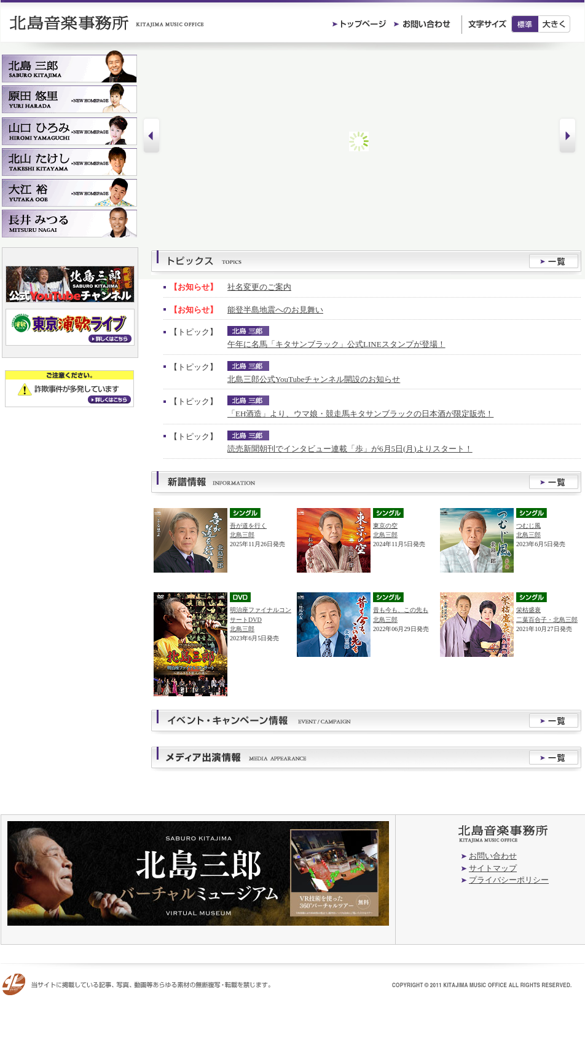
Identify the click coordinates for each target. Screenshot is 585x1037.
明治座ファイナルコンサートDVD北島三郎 (260, 619)
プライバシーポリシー (509, 879)
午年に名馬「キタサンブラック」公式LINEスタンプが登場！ (336, 344)
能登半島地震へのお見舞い (275, 309)
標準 (524, 24)
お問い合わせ (493, 855)
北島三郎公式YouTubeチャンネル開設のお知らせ (313, 379)
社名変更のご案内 (259, 287)
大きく (554, 24)
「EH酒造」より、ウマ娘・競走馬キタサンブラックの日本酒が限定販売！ (360, 413)
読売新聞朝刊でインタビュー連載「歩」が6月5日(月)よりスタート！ (350, 448)
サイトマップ (493, 868)
